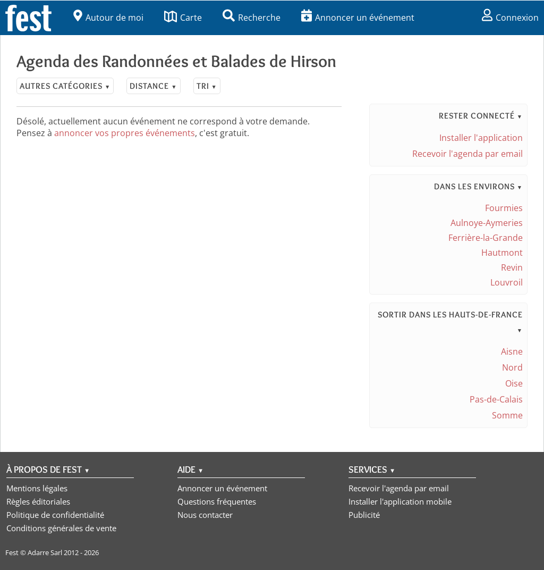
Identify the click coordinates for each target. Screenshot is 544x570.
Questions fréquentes (216, 501)
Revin (512, 267)
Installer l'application (481, 138)
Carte (183, 17)
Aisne (512, 351)
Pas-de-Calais (496, 399)
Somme (507, 415)
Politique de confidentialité (55, 514)
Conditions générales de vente (61, 528)
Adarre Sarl (45, 552)
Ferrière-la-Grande (485, 238)
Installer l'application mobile (400, 501)
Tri (207, 86)
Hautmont (502, 252)
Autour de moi (108, 17)
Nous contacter (205, 514)
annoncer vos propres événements (124, 133)
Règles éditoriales (38, 501)
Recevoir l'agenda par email (467, 154)
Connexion (510, 17)
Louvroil (506, 282)
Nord (512, 367)
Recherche (251, 17)
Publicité (364, 514)
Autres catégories (65, 86)
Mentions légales (36, 488)
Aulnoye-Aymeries (486, 223)
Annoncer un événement (357, 17)
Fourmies (504, 208)
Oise (514, 383)
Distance (153, 86)
